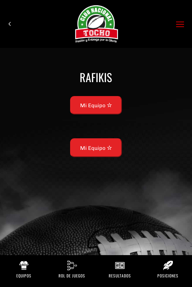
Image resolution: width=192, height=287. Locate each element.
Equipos (23, 276)
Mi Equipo (96, 105)
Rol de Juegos (72, 276)
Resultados (120, 276)
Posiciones (167, 276)
